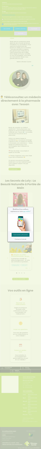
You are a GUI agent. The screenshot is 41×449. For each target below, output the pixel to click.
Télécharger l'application (20, 235)
